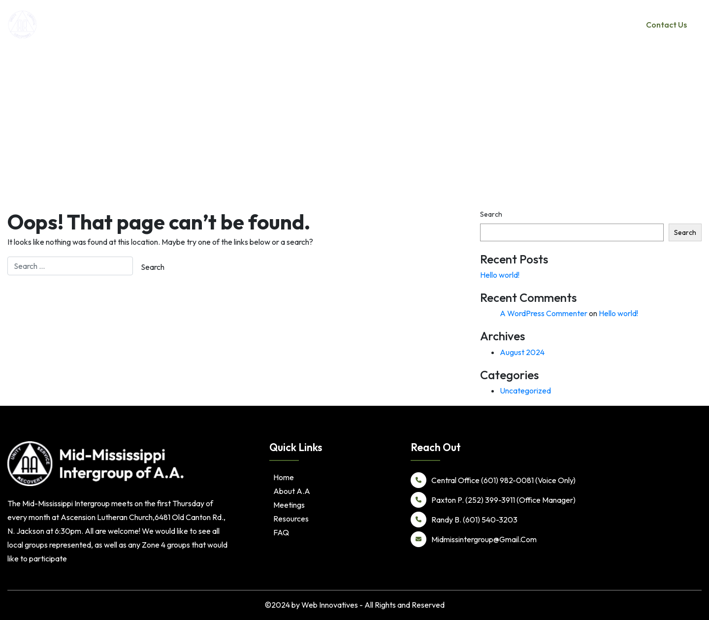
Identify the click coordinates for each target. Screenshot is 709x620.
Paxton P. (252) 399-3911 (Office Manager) (493, 500)
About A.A (500, 25)
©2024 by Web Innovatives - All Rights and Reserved (355, 605)
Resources (597, 25)
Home (460, 25)
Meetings (552, 25)
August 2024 (522, 352)
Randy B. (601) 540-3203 (464, 519)
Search (491, 214)
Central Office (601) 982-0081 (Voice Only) (493, 480)
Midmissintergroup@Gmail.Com (474, 539)
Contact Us (666, 25)
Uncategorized (525, 390)
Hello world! (499, 275)
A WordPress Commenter (543, 313)
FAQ (281, 532)
